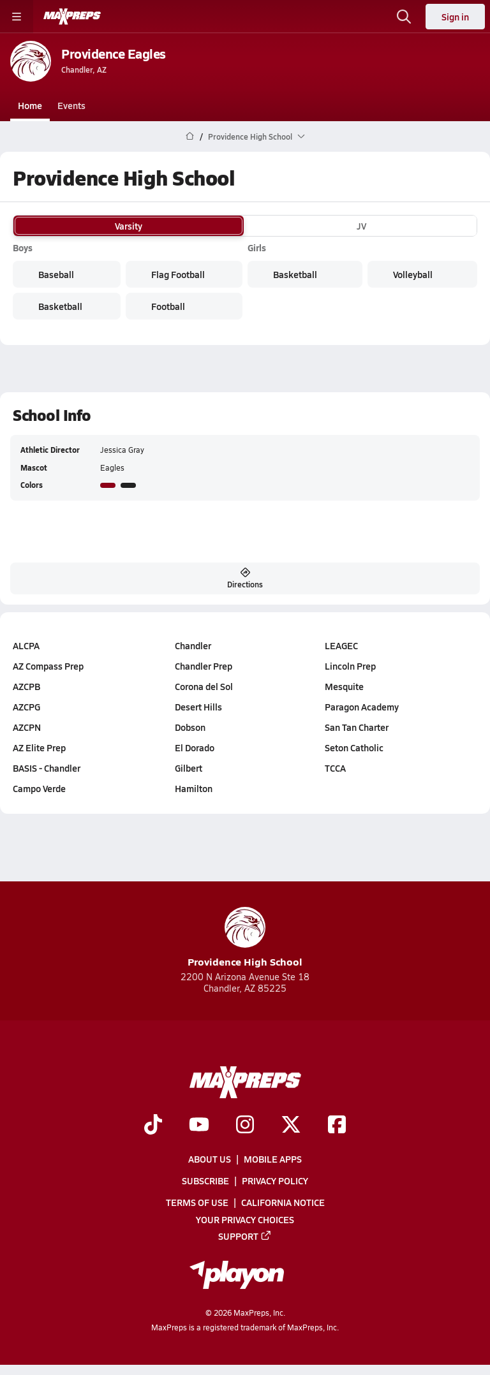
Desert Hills (198, 706)
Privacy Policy (275, 1180)
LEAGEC (341, 645)
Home (30, 105)
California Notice (283, 1202)
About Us (209, 1158)
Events (71, 105)
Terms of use (197, 1202)
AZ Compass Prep (48, 665)
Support (245, 1235)
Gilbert (188, 767)
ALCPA (26, 645)
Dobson (190, 727)
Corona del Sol (204, 686)
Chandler (193, 645)
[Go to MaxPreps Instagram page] (245, 1125)
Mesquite (344, 686)
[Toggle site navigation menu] (16, 16)
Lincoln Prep (350, 665)
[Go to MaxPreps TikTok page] (153, 1125)
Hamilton (193, 788)
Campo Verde (39, 788)
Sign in (455, 16)
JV (361, 225)
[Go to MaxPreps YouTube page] (199, 1125)
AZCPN (27, 727)
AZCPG (26, 706)
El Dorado (194, 747)
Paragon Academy (362, 706)
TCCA (335, 767)
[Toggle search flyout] (403, 16)
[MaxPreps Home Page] (190, 136)
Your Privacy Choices (245, 1218)
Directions (245, 578)
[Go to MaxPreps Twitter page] (291, 1125)
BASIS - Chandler (46, 767)
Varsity (128, 226)
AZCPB (26, 686)
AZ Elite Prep (39, 747)
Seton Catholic (354, 747)
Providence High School (245, 938)
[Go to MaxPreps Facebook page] (337, 1125)
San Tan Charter (357, 727)
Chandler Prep (203, 665)
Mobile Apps (273, 1158)
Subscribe (205, 1180)
